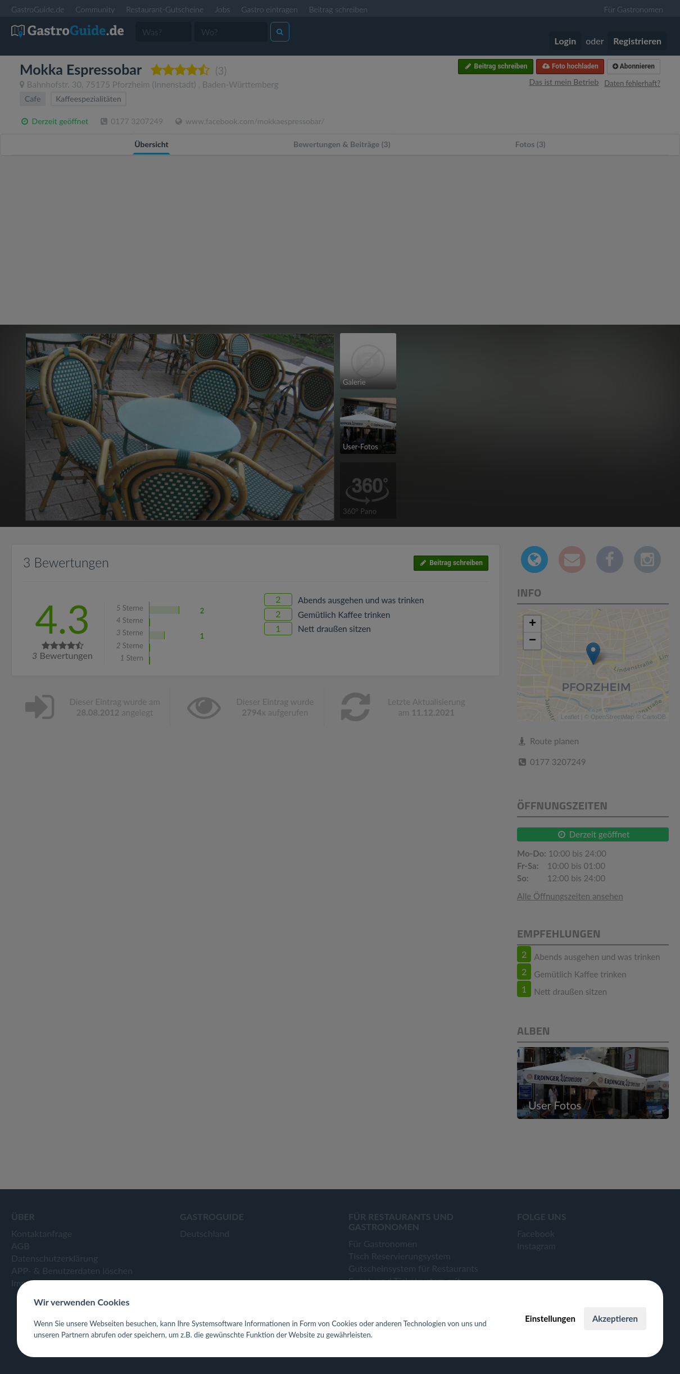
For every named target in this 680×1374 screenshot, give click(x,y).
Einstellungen (550, 1318)
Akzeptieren (615, 1318)
